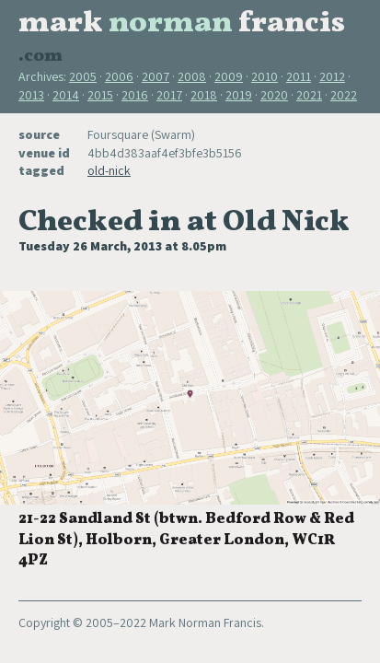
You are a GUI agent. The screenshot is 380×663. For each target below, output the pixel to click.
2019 (238, 95)
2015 (100, 95)
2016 (134, 95)
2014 (65, 95)
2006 (119, 76)
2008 (192, 76)
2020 (274, 95)
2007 (155, 76)
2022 (343, 95)
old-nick (109, 170)
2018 (203, 95)
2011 (298, 76)
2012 (332, 76)
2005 (83, 76)
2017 (169, 95)
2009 (228, 76)
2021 (309, 95)
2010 (264, 76)
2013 (31, 95)
